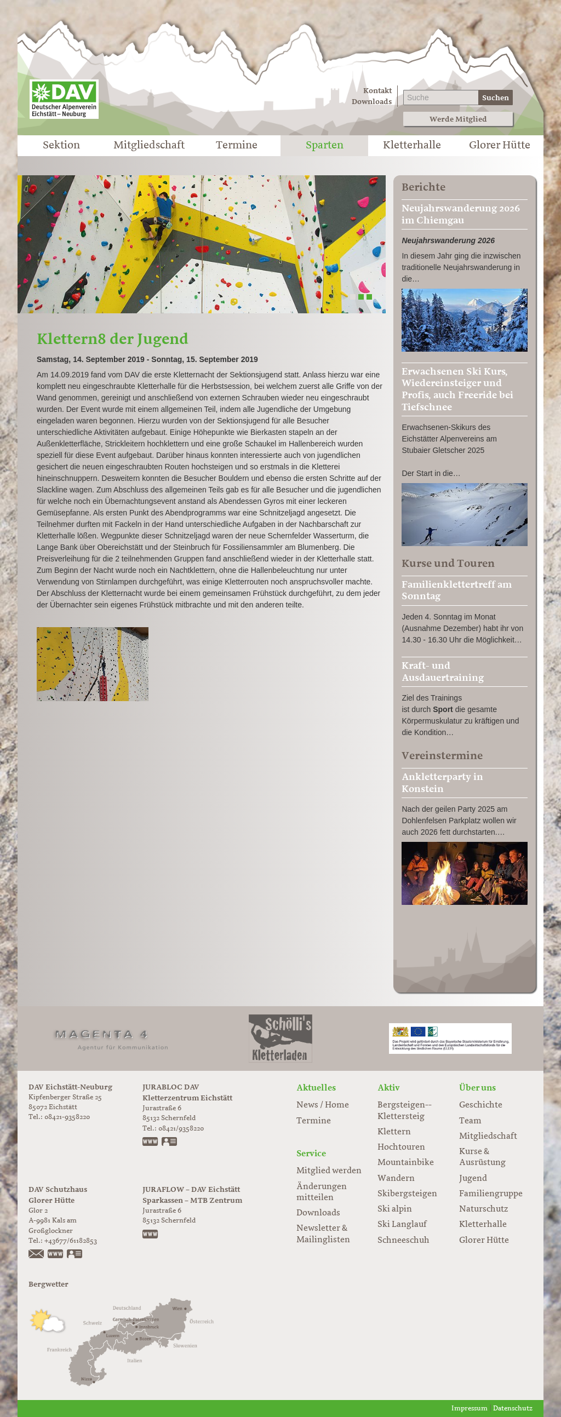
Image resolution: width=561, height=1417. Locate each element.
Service (311, 1153)
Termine (236, 145)
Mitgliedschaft (149, 145)
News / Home (322, 1105)
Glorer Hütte (499, 145)
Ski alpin (394, 1209)
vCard (170, 1142)
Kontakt (377, 91)
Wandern (396, 1178)
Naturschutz (483, 1209)
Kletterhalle (412, 145)
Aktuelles (316, 1088)
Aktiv (388, 1088)
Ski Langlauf (402, 1224)
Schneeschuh (403, 1240)
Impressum (469, 1408)
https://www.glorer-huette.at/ (56, 1254)
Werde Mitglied (458, 119)
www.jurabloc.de (150, 1142)
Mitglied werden (329, 1171)
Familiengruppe (491, 1194)
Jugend (473, 1178)
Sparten (325, 145)
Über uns (477, 1088)
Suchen (495, 98)
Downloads (372, 101)
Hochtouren (401, 1147)
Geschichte (480, 1105)
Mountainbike (405, 1162)
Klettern (394, 1132)
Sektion (61, 145)
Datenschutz (513, 1408)
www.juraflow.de (150, 1235)
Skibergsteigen (407, 1194)
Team (470, 1121)
